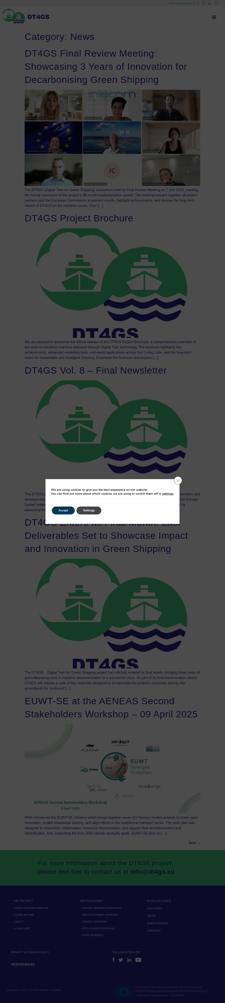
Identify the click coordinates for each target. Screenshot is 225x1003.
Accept (63, 510)
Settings (89, 510)
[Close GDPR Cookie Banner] (178, 480)
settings (167, 494)
